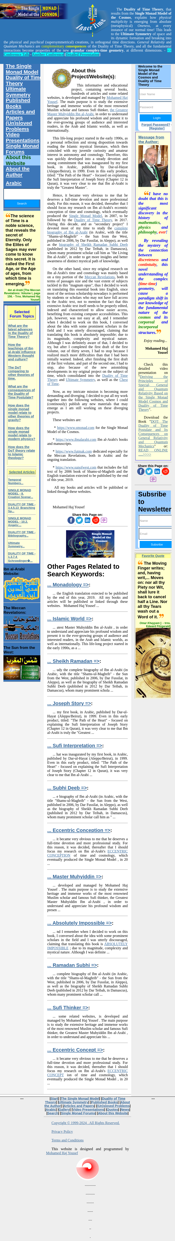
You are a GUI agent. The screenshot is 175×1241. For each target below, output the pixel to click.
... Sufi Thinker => (67, 1007)
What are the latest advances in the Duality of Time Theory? (20, 331)
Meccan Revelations (100, 277)
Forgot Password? (156, 124)
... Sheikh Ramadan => (73, 661)
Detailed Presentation (82, 54)
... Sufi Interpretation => (74, 745)
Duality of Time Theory (93, 220)
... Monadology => (68, 585)
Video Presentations (22, 137)
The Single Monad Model (22, 69)
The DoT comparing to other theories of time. (21, 373)
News (125, 1109)
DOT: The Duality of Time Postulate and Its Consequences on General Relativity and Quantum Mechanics (153, 434)
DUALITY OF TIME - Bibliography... (21, 533)
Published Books (18, 103)
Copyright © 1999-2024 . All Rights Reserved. (85, 1123)
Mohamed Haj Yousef (62, 1153)
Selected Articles (22, 472)
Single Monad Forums (22, 149)
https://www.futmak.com (74, 451)
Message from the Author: (151, 139)
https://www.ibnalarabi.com (76, 439)
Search (52, 1113)
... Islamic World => (69, 619)
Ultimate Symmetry (80, 380)
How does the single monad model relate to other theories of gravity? (21, 413)
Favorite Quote (153, 556)
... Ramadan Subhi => (72, 965)
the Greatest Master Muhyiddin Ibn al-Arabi (87, 112)
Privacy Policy (62, 1131)
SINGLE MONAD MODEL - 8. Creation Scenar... (20, 493)
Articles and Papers (20, 115)
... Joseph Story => (69, 703)
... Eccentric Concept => (75, 1050)
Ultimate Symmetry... (16, 544)
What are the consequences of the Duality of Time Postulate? (21, 392)
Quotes (112, 1109)
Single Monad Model (85, 216)
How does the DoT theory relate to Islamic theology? (21, 452)
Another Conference (48, 54)
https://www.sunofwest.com (76, 467)
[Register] (157, 128)
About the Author (17, 172)
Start (54, 1098)
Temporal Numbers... (15, 481)
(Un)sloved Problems (19, 126)
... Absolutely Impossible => (79, 923)
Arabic (14, 183)
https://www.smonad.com (75, 428)
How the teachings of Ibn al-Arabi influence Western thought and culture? (22, 352)
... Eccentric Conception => (78, 830)
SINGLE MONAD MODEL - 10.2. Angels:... (19, 522)
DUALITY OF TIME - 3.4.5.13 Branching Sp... (21, 508)
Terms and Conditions (67, 1140)
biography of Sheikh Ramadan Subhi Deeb (93, 245)
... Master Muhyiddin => (74, 876)
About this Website (18, 160)
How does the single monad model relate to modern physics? (21, 433)
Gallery (64, 1109)
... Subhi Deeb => (67, 788)
